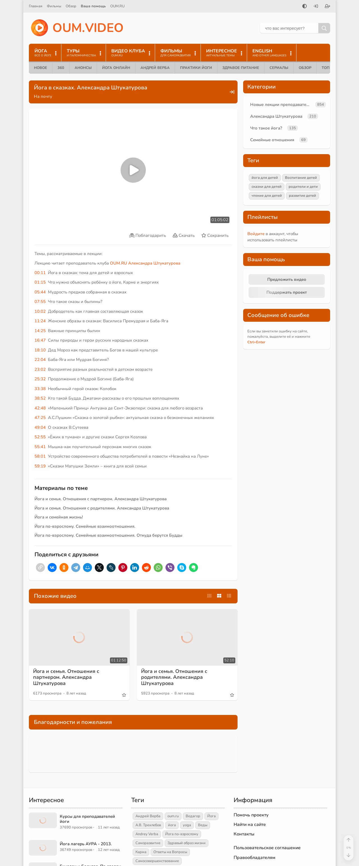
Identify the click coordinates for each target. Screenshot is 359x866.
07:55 (40, 301)
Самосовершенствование (157, 860)
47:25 (40, 417)
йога (172, 825)
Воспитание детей (301, 177)
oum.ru (173, 816)
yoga (187, 825)
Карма (140, 852)
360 (60, 67)
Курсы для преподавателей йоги (87, 819)
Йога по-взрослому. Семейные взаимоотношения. (84, 526)
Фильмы (54, 6)
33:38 (40, 389)
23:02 (40, 369)
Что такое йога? (266, 128)
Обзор (71, 6)
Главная (35, 6)
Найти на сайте (250, 824)
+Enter (256, 342)
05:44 (40, 292)
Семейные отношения (272, 140)
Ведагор (193, 816)
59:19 (40, 466)
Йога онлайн (116, 67)
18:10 (40, 350)
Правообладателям (254, 858)
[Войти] (316, 6)
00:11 (40, 272)
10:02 (40, 311)
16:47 (40, 340)
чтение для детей (267, 195)
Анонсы (83, 67)
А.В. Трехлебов (148, 825)
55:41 (40, 447)
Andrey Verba (146, 834)
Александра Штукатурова (154, 263)
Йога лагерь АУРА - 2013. (86, 844)
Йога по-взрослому (181, 834)
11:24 (40, 321)
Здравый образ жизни (186, 843)
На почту (43, 96)
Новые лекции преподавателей (281, 104)
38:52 (40, 398)
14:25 (40, 331)
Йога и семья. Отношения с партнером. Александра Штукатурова (100, 499)
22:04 (40, 359)
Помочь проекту (251, 815)
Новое (40, 67)
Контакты (244, 834)
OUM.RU (117, 6)
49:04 (40, 427)
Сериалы (279, 67)
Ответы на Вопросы (170, 852)
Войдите (255, 234)
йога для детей (265, 177)
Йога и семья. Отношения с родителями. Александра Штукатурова (101, 508)
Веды (202, 825)
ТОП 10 (328, 67)
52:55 (40, 437)
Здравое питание (240, 67)
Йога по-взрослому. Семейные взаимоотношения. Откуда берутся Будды (108, 535)
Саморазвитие (147, 843)
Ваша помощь (93, 6)
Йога (211, 816)
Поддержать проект (286, 292)
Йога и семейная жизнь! (58, 517)
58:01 (40, 456)
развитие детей (302, 195)
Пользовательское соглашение (267, 848)
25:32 (40, 379)
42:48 (40, 408)
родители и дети (303, 186)
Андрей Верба (155, 67)
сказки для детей (267, 186)
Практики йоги (196, 67)
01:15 (40, 282)
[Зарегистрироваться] (327, 6)
